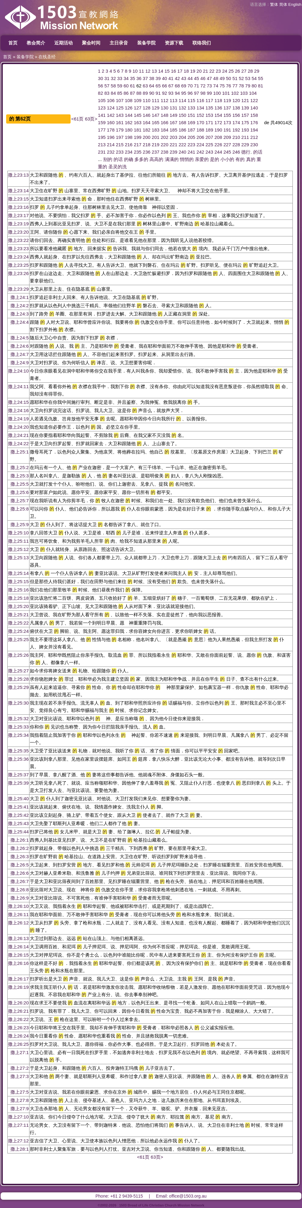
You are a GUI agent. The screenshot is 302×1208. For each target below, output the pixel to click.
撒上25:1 (19, 451)
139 (245, 107)
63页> (91, 118)
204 (182, 137)
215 (119, 144)
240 (182, 152)
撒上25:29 (18, 687)
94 (177, 93)
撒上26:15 (18, 955)
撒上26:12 (18, 922)
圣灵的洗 (117, 166)
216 (129, 144)
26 (237, 71)
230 (254, 144)
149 (173, 115)
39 (158, 78)
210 (236, 137)
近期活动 (63, 42)
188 (200, 129)
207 (209, 137)
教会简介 (36, 42)
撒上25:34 (18, 735)
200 (146, 137)
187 (191, 129)
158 (254, 115)
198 (129, 137)
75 (222, 85)
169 (191, 122)
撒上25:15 (18, 581)
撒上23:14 (18, 190)
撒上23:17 (18, 215)
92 (164, 93)
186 (182, 129)
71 (196, 85)
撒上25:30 (18, 702)
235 (137, 152)
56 (100, 85)
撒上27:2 (19, 1068)
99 (209, 93)
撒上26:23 (18, 1027)
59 (119, 85)
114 (182, 100)
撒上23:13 (18, 175)
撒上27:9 (19, 1108)
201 (155, 137)
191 (227, 129)
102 (235, 93)
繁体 (274, 4)
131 (173, 107)
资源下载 (174, 42)
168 (182, 122)
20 (199, 71)
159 (102, 122)
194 (254, 129)
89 (145, 93)
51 (235, 78)
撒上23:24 (18, 256)
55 (260, 78)
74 (216, 85)
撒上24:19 (18, 418)
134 (200, 107)
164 (146, 122)
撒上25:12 (18, 549)
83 (107, 93)
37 (145, 78)
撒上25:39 (18, 783)
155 (227, 115)
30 (100, 78)
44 (190, 78)
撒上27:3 (19, 1076)
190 (218, 129)
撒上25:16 (18, 589)
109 (137, 100)
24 (224, 71)
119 (227, 100)
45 (196, 78)
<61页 (77, 118)
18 (186, 71)
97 (196, 93)
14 (160, 71)
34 (126, 78)
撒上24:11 (18, 386)
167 (173, 122)
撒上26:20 (18, 1002)
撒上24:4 (19, 322)
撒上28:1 (19, 1149)
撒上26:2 (19, 848)
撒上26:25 (18, 1044)
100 (217, 93)
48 (216, 78)
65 (158, 85)
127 (137, 107)
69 (183, 85)
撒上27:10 (18, 1116)
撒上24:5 (19, 337)
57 (107, 85)
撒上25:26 (18, 655)
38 (151, 78)
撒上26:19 (18, 987)
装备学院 (146, 42)
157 (245, 115)
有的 (240, 159)
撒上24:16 (18, 410)
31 (107, 78)
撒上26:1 (19, 840)
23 (218, 71)
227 (227, 144)
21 (205, 71)
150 (182, 115)
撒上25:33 (18, 726)
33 (119, 78)
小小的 (227, 159)
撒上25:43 (18, 823)
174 (236, 122)
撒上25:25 (18, 639)
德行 (245, 152)
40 (164, 78)
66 (164, 85)
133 (191, 107)
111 (155, 100)
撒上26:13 (18, 938)
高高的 (156, 159)
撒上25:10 (18, 532)
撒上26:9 (19, 897)
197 (119, 137)
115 (191, 100)
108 (129, 100)
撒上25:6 (19, 492)
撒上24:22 (18, 443)
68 (177, 85)
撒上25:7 (19, 500)
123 (102, 107)
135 (209, 107)
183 (155, 129)
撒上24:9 (19, 362)
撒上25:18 (18, 598)
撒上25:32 (18, 718)
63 (145, 85)
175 (245, 122)
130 (164, 107)
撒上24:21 (18, 435)
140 (254, 107)
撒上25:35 (18, 750)
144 (129, 115)
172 (218, 122)
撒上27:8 (19, 1100)
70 (190, 85)
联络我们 (201, 42)
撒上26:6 (19, 873)
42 (177, 78)
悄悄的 (187, 159)
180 (129, 129)
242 (200, 152)
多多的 (141, 159)
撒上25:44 (18, 831)
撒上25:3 (19, 475)
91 (158, 93)
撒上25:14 (18, 573)
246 (236, 152)
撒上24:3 (19, 313)
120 (236, 100)
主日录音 (119, 42)
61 (132, 85)
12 (147, 71)
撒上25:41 (18, 806)
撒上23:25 (18, 265)
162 (129, 122)
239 (173, 152)
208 (218, 137)
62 (138, 85)
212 (254, 137)
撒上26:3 (19, 856)
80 (254, 85)
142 (110, 115)
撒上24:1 (19, 297)
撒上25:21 (18, 614)
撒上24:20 (18, 427)
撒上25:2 (19, 467)
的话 (257, 152)
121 (245, 100)
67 (171, 85)
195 (102, 137)
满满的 (172, 159)
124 (110, 107)
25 (231, 71)
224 (200, 144)
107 (119, 100)
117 (209, 100)
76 (228, 85)
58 (113, 85)
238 (164, 152)
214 (110, 144)
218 (146, 144)
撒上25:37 (18, 774)
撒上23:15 (18, 198)
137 (227, 107)
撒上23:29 (18, 289)
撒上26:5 (19, 864)
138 (236, 107)
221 (173, 144)
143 (119, 115)
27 (243, 71)
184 (164, 129)
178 (110, 129)
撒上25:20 (18, 606)
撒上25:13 (18, 557)
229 (245, 144)
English (294, 4)
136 (218, 107)
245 (227, 152)
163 (137, 122)
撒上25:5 (19, 484)
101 (226, 93)
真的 (250, 159)
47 (209, 78)
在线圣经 (47, 56)
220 (164, 144)
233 (119, 152)
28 (250, 71)
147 (155, 115)
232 (110, 152)
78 (241, 85)
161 (119, 122)
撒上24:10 (18, 370)
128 (146, 107)
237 (155, 152)
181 (137, 129)
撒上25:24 (18, 631)
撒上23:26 (18, 273)
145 (137, 115)
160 (110, 122)
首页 (12, 42)
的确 (128, 159)
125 (119, 107)
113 (173, 100)
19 (192, 71)
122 (254, 100)
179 (119, 129)
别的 (107, 159)
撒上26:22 (18, 1019)
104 (253, 93)
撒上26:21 (18, 1011)
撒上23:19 (18, 223)
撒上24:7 (19, 354)
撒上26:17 (18, 978)
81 (260, 85)
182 (146, 129)
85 (119, 93)
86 (126, 93)
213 (102, 144)
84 (113, 93)
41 (171, 78)
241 (191, 152)
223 (191, 144)
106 (110, 100)
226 (218, 144)
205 (191, 137)
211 (245, 137)
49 (222, 78)
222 (182, 144)
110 (146, 100)
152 (200, 115)
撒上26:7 (19, 881)
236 (146, 152)
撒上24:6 (19, 346)
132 (182, 107)
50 (228, 78)
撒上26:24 (18, 1035)
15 (167, 71)
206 (200, 137)
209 (227, 137)
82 (100, 93)
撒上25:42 (18, 815)
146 (146, 115)
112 (164, 100)
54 (254, 78)
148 (164, 115)
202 (164, 137)
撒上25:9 (19, 524)
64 (151, 85)
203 (173, 137)
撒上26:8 (19, 889)
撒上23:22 (18, 240)
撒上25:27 (18, 670)
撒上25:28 (18, 679)
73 (209, 85)
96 (190, 93)
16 (173, 71)
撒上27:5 (19, 1092)
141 (102, 115)
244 (218, 152)
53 (247, 78)
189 (209, 129)
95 (183, 93)
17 (180, 71)
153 (209, 115)
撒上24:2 (19, 305)
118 (218, 100)
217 (137, 144)
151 (191, 115)
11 (141, 71)
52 (241, 78)
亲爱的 (202, 159)
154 (218, 115)
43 (183, 78)
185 (173, 129)
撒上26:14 (18, 946)
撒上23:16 (18, 207)
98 (203, 93)
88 (138, 93)
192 (236, 129)
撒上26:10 (18, 906)
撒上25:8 (19, 508)
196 (110, 137)
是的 (214, 159)
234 (129, 152)
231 (102, 152)
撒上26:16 (18, 963)
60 (126, 85)
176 (254, 122)
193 (245, 129)
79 (247, 85)
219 (155, 144)
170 (200, 122)
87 (132, 93)
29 (256, 71)
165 (155, 122)
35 (132, 78)
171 (209, 122)
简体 (283, 4)
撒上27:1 (19, 1052)
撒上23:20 (18, 232)
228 (236, 144)
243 (209, 152)
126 (129, 107)
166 (164, 122)
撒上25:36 (18, 759)
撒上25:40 (18, 798)
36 (138, 78)
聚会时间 (91, 42)
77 (235, 85)
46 (203, 78)
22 (212, 71)
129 (155, 107)
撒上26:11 (18, 914)
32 (113, 78)
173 (227, 122)
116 (200, 100)
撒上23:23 (18, 248)
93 (171, 93)
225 (209, 144)
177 (102, 129)
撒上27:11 (18, 1125)
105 (102, 100)
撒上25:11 (18, 541)
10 (135, 71)
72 (203, 85)
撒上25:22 (18, 622)
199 (137, 137)
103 (244, 93)
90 (151, 93)
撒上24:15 (18, 402)
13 (154, 71)
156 (236, 115)
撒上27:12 (18, 1140)
